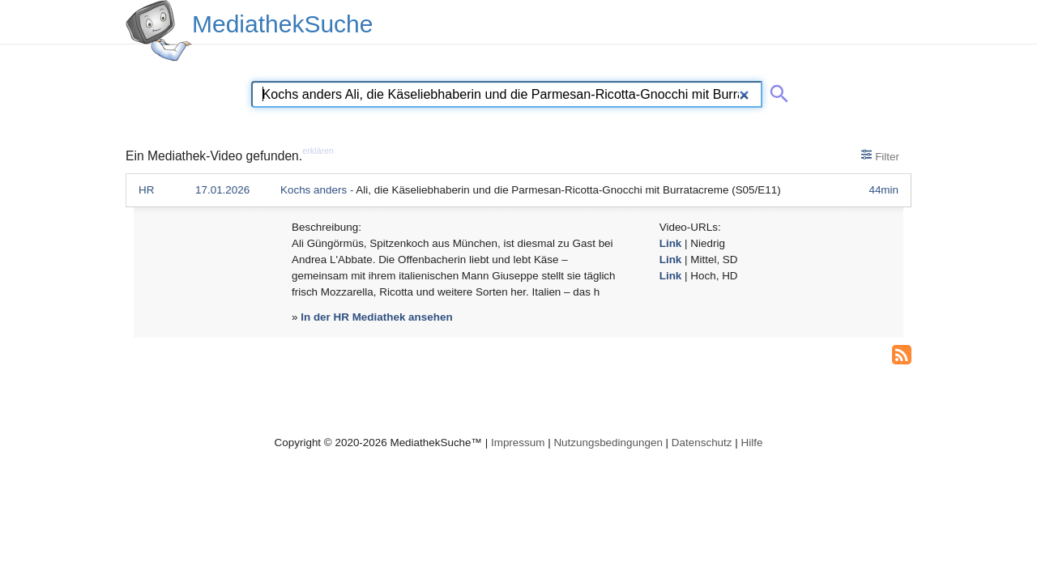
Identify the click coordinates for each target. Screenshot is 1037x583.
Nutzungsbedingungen (608, 442)
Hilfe (752, 442)
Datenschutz (702, 442)
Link (670, 243)
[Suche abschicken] (776, 90)
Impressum (517, 442)
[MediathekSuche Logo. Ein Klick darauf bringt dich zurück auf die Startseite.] (159, 31)
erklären (318, 150)
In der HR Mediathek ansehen (376, 317)
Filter (880, 155)
